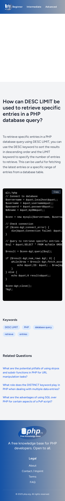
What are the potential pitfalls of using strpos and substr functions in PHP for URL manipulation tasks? (31, 372)
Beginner (17, 6)
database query (43, 327)
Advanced (51, 6)
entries (23, 334)
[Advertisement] (32, 48)
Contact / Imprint (32, 471)
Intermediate (34, 6)
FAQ (32, 482)
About (32, 465)
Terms (32, 476)
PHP (26, 327)
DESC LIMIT (11, 327)
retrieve (9, 334)
